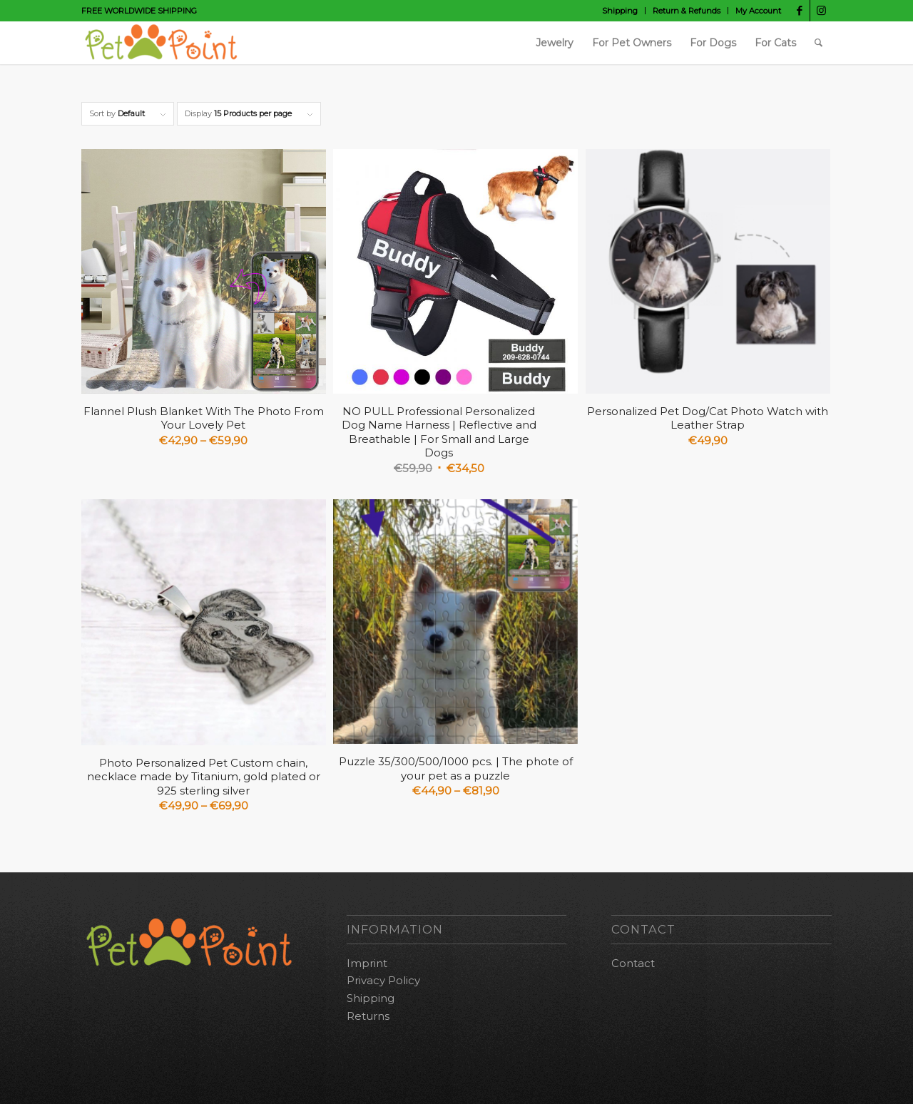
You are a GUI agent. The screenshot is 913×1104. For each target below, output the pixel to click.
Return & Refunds (686, 11)
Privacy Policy (383, 980)
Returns (368, 1016)
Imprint (367, 963)
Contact (633, 963)
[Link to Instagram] (821, 10)
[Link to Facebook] (799, 10)
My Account (758, 11)
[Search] (818, 42)
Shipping (620, 11)
